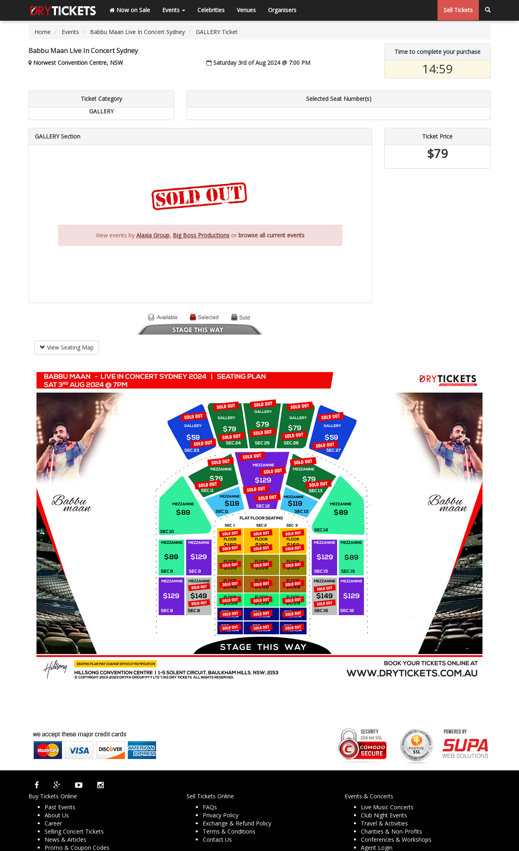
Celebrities (211, 10)
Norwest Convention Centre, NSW (78, 62)
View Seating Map (67, 347)
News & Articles (65, 839)
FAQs (210, 807)
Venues (246, 10)
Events (173, 10)
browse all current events (271, 235)
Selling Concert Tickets (74, 831)
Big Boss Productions (201, 235)
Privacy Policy (220, 815)
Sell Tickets (458, 10)
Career (53, 823)
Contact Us (217, 839)
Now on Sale (129, 10)
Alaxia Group (152, 235)
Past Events (60, 807)
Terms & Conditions (229, 831)
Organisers (282, 10)
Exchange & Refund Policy (237, 823)
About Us (57, 815)
